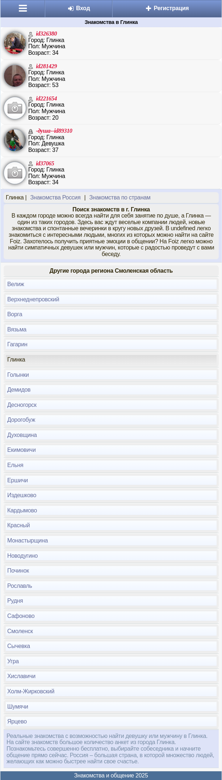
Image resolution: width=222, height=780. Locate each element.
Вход (78, 8)
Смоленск (20, 631)
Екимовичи (21, 450)
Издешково (21, 495)
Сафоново (20, 616)
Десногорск (22, 405)
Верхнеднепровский (33, 299)
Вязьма (16, 329)
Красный (18, 525)
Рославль (19, 586)
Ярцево (17, 721)
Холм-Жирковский (30, 691)
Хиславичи (21, 676)
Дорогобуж (21, 420)
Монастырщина (27, 540)
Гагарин (17, 344)
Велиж (15, 284)
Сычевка (18, 646)
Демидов (18, 390)
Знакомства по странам (119, 197)
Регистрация (167, 8)
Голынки (18, 375)
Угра (13, 661)
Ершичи (17, 480)
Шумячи (17, 706)
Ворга (14, 314)
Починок (18, 571)
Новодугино (22, 556)
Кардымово (22, 510)
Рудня (15, 601)
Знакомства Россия (55, 197)
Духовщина (22, 435)
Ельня (15, 465)
